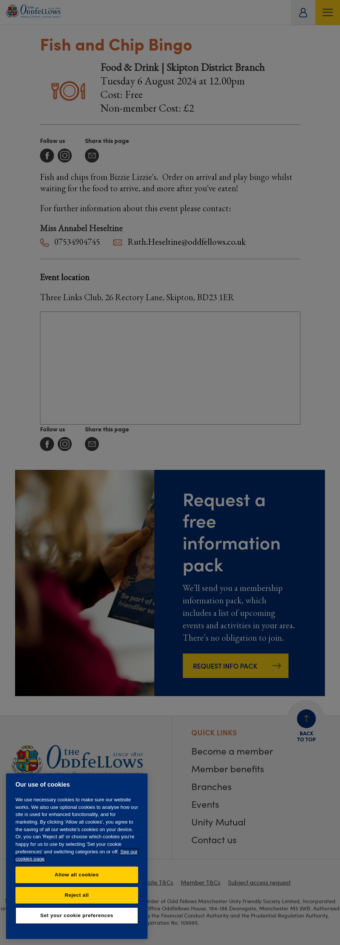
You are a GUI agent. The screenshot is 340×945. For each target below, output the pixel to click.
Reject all (77, 895)
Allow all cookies (77, 875)
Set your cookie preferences (76, 915)
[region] (77, 856)
